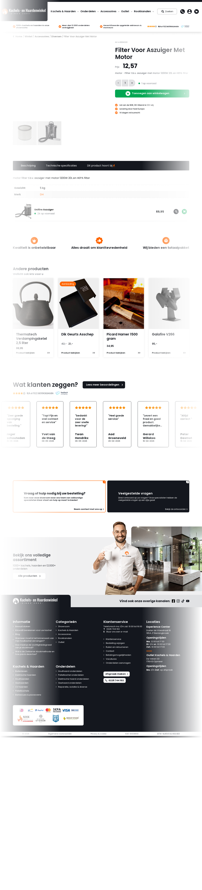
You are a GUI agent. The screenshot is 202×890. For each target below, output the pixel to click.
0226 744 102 (111, 629)
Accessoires (108, 11)
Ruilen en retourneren (117, 647)
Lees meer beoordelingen (105, 385)
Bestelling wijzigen (115, 643)
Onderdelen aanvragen (118, 663)
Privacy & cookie (98, 734)
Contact (110, 651)
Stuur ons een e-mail (115, 631)
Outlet (125, 11)
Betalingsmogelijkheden (118, 655)
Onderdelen (88, 11)
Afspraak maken (116, 674)
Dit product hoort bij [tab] (101, 165)
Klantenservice (113, 639)
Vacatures (111, 659)
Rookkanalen (142, 11)
